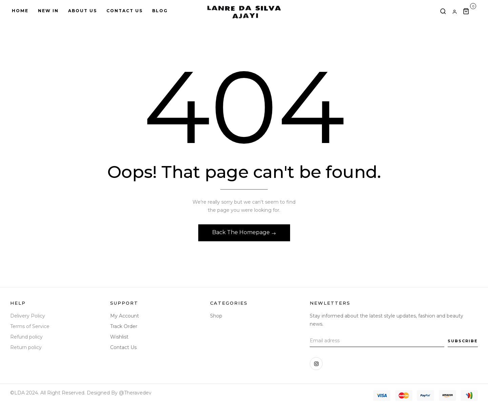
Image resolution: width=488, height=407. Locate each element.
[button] (469, 10)
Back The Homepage (241, 232)
